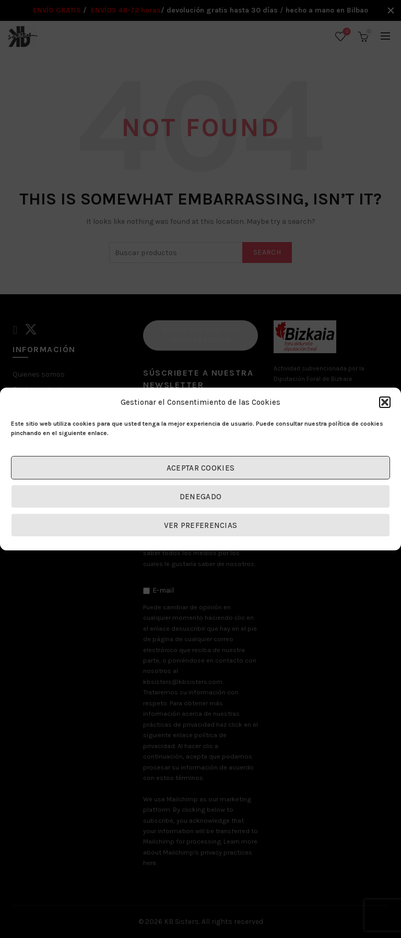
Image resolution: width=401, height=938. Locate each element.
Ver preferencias (201, 525)
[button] (385, 402)
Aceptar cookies (201, 468)
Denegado (200, 496)
